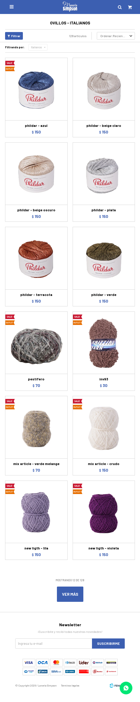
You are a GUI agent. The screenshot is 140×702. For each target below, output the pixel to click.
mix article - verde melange (36, 463)
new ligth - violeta (103, 548)
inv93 (103, 379)
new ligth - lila (36, 548)
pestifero (36, 379)
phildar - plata (103, 210)
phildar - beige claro (103, 125)
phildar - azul (36, 125)
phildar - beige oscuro (36, 210)
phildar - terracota (36, 294)
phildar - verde (103, 294)
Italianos (36, 47)
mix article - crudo (103, 463)
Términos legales (70, 685)
